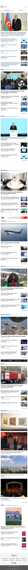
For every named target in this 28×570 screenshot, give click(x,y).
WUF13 (3, 69)
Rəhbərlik (17, 558)
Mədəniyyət (4, 410)
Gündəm (3, 266)
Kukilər (24, 560)
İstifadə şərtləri (12, 560)
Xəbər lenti (21, 10)
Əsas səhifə (7, 10)
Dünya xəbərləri (5, 314)
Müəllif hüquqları (5, 560)
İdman (2, 505)
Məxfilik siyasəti (19, 560)
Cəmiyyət (3, 221)
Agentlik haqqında (5, 558)
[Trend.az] (4, 7)
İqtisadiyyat (4, 170)
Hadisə (3, 364)
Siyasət (3, 116)
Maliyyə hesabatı (12, 558)
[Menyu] (26, 7)
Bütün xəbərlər (24, 113)
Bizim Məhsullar (23, 558)
